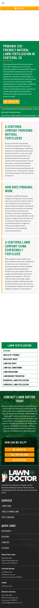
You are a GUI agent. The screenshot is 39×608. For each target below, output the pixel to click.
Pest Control (8, 517)
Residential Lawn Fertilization (16, 380)
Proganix (6, 350)
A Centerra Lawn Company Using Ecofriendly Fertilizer (17, 248)
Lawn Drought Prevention (13, 376)
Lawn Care (6, 505)
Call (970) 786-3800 (19, 454)
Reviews (5, 536)
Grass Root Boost (10, 359)
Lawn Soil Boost (10, 363)
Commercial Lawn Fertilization (16, 384)
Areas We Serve (19, 460)
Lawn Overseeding (10, 372)
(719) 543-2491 (7, 586)
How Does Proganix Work (11, 112)
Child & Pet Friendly (11, 355)
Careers (5, 542)
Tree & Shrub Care (10, 511)
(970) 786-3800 (7, 595)
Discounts (6, 531)
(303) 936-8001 (7, 558)
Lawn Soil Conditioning (12, 367)
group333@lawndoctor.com (12, 603)
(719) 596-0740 (7, 572)
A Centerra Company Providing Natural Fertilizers (18, 132)
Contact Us (11, 102)
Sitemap (5, 548)
